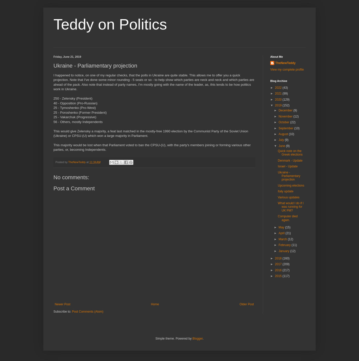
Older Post (247, 304)
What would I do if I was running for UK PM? (291, 206)
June (282, 146)
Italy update (285, 191)
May (282, 227)
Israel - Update (288, 166)
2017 (279, 264)
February (285, 245)
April (282, 233)
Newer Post (62, 304)
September (286, 128)
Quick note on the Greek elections (290, 152)
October (284, 122)
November (286, 116)
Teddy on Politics (110, 24)
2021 (279, 93)
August (284, 134)
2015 (279, 276)
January (284, 251)
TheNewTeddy (285, 63)
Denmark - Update (290, 160)
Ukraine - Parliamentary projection (289, 176)
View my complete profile (287, 69)
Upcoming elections (291, 185)
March (283, 239)
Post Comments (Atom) (87, 311)
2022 (279, 87)
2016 (279, 270)
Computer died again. (288, 218)
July (282, 140)
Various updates (289, 197)
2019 (279, 105)
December (286, 110)
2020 (279, 99)
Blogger (197, 338)
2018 (279, 258)
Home (155, 304)
